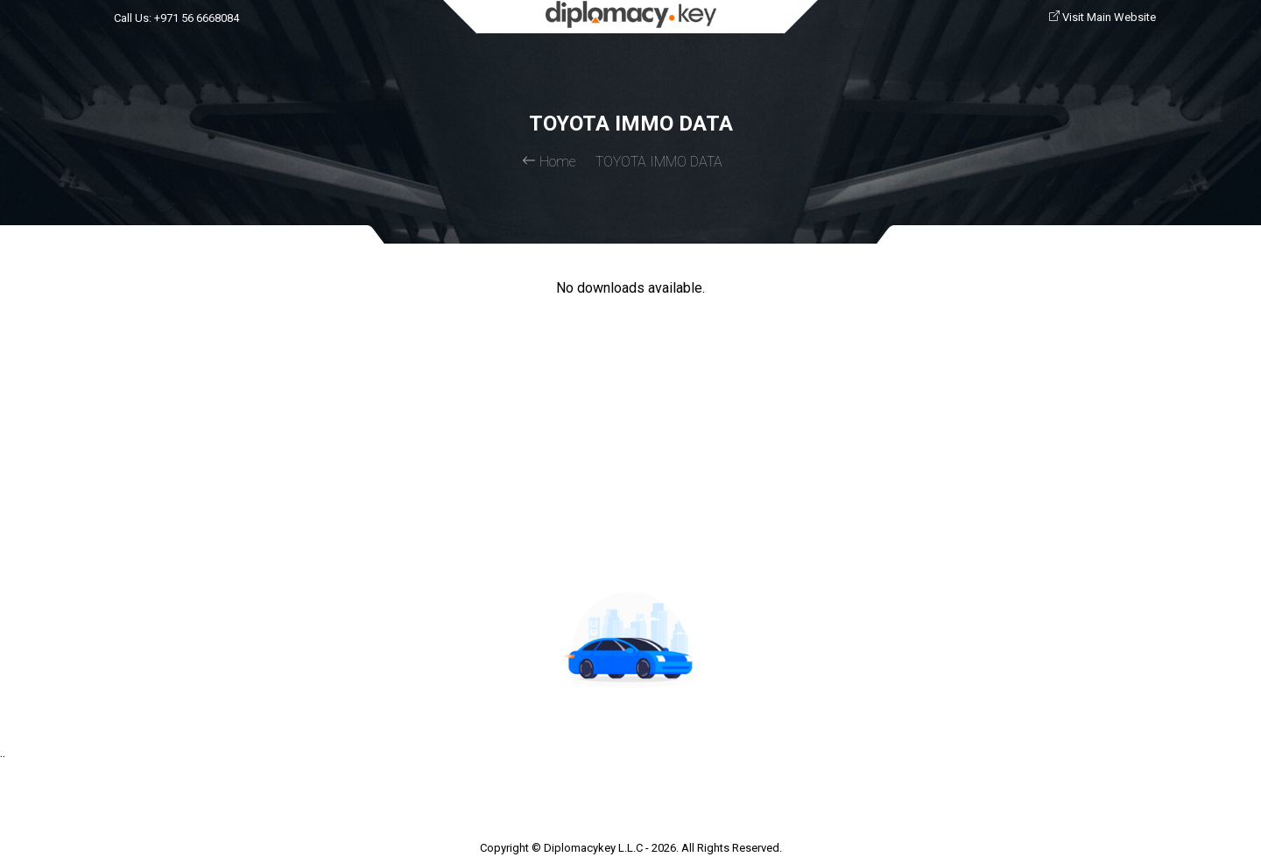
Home (548, 161)
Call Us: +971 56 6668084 (176, 18)
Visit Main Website (1102, 17)
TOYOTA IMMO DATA (658, 161)
